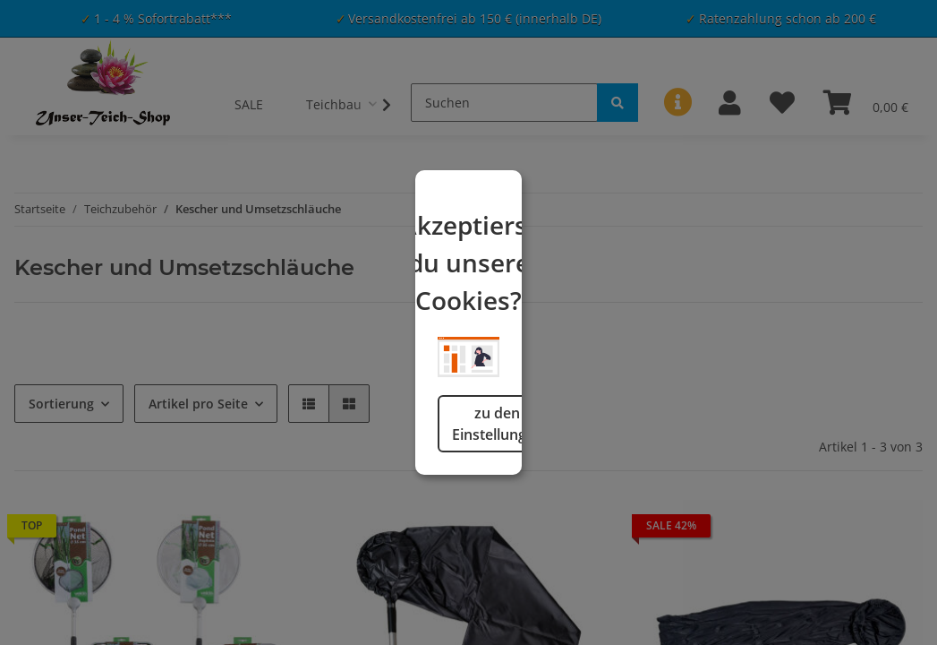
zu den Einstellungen (377, 501)
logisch (560, 501)
